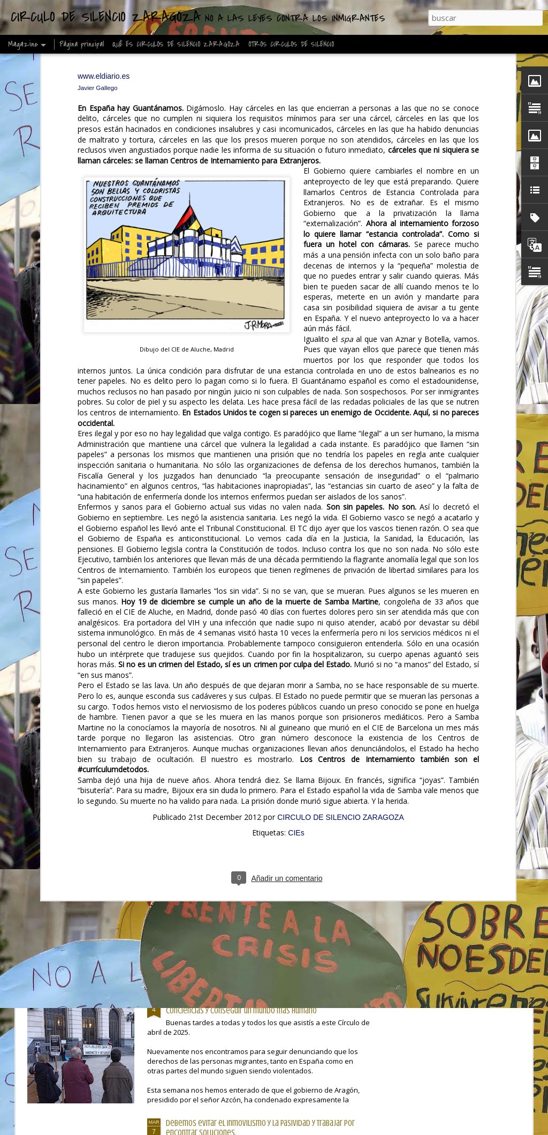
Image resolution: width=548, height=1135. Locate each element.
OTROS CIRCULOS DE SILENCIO (291, 44)
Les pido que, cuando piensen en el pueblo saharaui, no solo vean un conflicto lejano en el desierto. (86, 441)
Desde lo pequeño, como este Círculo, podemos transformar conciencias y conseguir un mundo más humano (263, 1005)
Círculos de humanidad (202, 512)
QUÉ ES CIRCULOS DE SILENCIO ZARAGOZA (176, 44)
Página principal (81, 44)
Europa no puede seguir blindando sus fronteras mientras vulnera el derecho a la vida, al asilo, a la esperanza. (343, 441)
